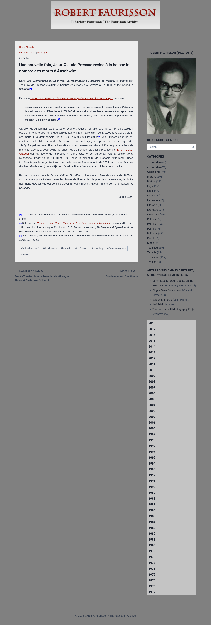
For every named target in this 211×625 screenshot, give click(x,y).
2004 (152, 405)
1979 (152, 551)
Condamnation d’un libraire (108, 273)
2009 (152, 376)
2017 (152, 329)
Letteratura (153, 200)
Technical (152, 247)
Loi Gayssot (81, 248)
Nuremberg (97, 248)
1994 (152, 463)
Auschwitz (66, 248)
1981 (152, 539)
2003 (152, 411)
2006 (152, 393)
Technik (151, 252)
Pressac (25, 255)
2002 (152, 416)
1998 (152, 440)
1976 (152, 568)
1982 (152, 533)
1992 (152, 475)
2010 (152, 370)
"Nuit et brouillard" (30, 248)
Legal (150, 186)
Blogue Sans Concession (166, 290)
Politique (42, 53)
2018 (152, 323)
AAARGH (157, 304)
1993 (152, 469)
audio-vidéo (154, 162)
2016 (152, 335)
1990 (152, 487)
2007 (152, 387)
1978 (152, 557)
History (151, 181)
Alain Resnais (50, 248)
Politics (151, 224)
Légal (33, 53)
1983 (152, 528)
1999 (152, 434)
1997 (152, 446)
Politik (150, 228)
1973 (152, 586)
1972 (152, 592)
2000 (152, 428)
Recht (150, 238)
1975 (152, 574)
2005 (152, 399)
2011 (152, 364)
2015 (152, 340)
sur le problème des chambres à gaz (91, 98)
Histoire (23, 53)
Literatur (152, 205)
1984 (152, 522)
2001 (152, 422)
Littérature (153, 214)
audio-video (154, 167)
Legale (151, 195)
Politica (151, 219)
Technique (153, 257)
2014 (152, 346)
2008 (152, 381)
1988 (152, 498)
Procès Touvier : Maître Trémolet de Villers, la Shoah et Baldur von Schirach (44, 275)
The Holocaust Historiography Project (174, 309)
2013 (152, 352)
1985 (152, 516)
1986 (152, 510)
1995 (152, 457)
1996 (152, 452)
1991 (152, 481)
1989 (152, 492)
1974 (152, 580)
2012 (152, 358)
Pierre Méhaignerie (116, 248)
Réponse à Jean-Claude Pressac (49, 98)
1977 (152, 563)
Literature (152, 209)
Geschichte (153, 171)
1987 (152, 504)
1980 (152, 545)
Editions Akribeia (162, 299)
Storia (150, 242)
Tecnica (151, 261)
